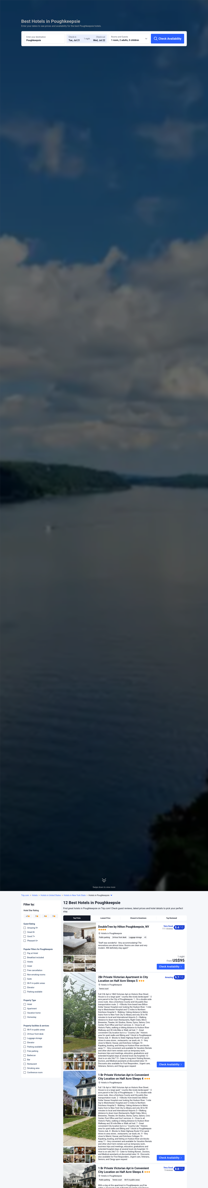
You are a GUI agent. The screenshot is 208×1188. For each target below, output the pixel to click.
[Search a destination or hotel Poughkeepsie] (44, 39)
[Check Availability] (167, 39)
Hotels (35, 895)
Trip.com (25, 895)
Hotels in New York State (75, 895)
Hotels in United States (51, 895)
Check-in (72, 37)
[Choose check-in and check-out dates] (76, 38)
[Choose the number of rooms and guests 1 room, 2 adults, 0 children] (129, 38)
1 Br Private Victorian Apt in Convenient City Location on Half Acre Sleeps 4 (123, 1163)
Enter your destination (36, 37)
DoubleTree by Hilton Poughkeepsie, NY (123, 926)
